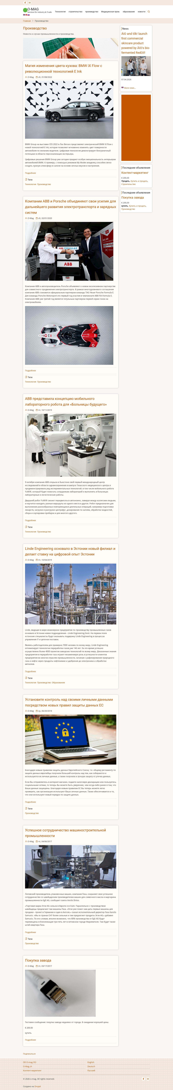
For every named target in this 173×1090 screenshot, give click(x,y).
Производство (44, 184)
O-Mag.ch (27, 1066)
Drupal (38, 1086)
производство (91, 11)
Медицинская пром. (110, 11)
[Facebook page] (25, 3)
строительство (75, 11)
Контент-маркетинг (134, 173)
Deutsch (91, 1066)
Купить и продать (139, 181)
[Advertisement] (136, 128)
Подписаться (29, 1053)
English (90, 1062)
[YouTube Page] (30, 3)
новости (141, 11)
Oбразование (58, 682)
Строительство (128, 184)
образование (129, 11)
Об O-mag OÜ (29, 1062)
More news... (130, 88)
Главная (27, 21)
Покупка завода (132, 197)
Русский (91, 1070)
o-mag (33, 9)
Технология (60, 11)
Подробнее (30, 173)
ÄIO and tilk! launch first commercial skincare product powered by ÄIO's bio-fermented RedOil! (135, 43)
